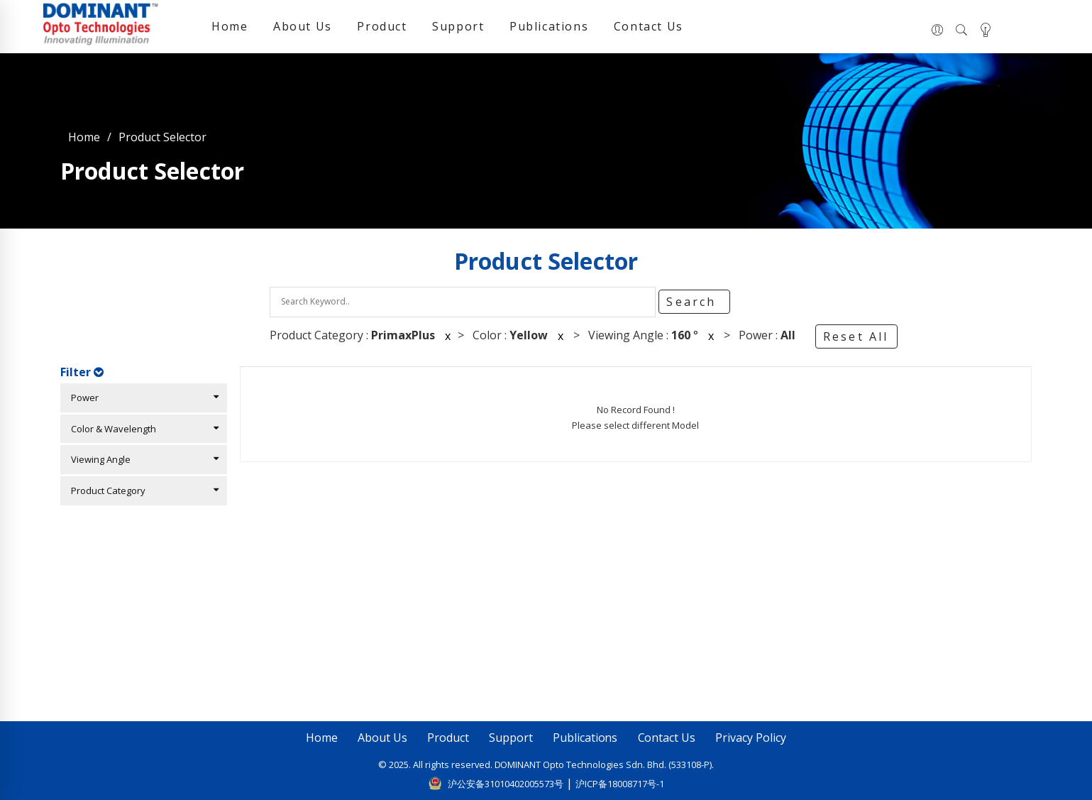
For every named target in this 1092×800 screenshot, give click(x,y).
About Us (302, 26)
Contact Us (648, 26)
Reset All (856, 336)
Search (693, 301)
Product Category (142, 490)
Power (142, 397)
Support (458, 26)
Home (229, 26)
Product (382, 26)
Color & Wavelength (142, 428)
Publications (548, 26)
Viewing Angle (142, 459)
